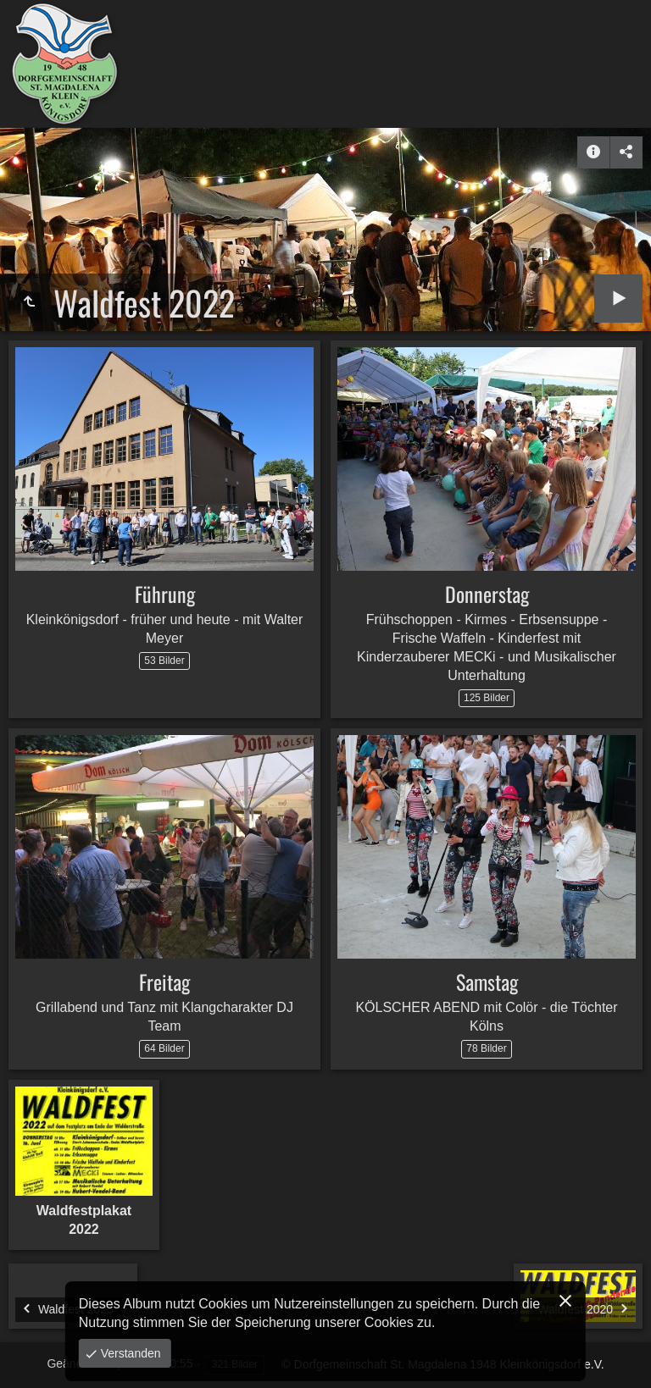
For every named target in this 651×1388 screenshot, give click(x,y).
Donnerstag (487, 593)
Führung (165, 593)
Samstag (487, 981)
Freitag (164, 981)
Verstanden (129, 1353)
